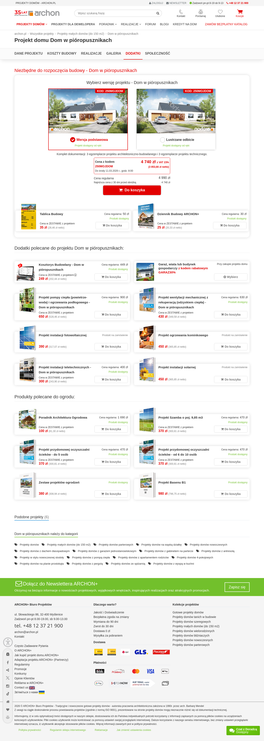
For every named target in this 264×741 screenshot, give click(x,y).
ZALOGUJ (156, 3)
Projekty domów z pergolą (87, 563)
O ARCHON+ (23, 650)
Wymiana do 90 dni (105, 621)
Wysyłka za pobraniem (108, 635)
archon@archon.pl (26, 632)
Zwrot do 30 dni (103, 626)
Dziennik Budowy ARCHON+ (178, 214)
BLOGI (164, 24)
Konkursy (20, 673)
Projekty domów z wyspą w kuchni (173, 563)
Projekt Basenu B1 (172, 482)
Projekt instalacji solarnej (177, 367)
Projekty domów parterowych (116, 544)
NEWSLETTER (176, 3)
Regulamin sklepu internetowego (68, 730)
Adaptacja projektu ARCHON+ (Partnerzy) (41, 659)
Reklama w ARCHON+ (29, 683)
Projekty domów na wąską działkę (161, 544)
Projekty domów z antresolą (218, 551)
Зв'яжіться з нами (29, 692)
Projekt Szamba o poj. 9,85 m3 (180, 417)
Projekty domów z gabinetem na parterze (169, 551)
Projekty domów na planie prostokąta (42, 563)
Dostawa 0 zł (101, 631)
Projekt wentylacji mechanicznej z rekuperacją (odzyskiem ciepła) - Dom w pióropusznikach (183, 302)
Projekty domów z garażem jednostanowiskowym (107, 551)
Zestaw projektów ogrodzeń (59, 482)
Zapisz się (237, 587)
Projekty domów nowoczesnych (208, 544)
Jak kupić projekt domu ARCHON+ (36, 655)
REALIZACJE (131, 24)
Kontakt (19, 636)
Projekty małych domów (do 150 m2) (69, 544)
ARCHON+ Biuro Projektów (33, 604)
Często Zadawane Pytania (31, 646)
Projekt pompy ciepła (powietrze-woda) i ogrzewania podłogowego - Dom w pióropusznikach (64, 302)
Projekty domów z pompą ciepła (91, 557)
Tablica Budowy (51, 214)
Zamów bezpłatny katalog (226, 24)
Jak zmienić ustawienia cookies (134, 730)
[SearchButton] (158, 13)
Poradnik (108, 24)
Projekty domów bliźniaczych (191, 635)
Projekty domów (31, 24)
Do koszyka (132, 190)
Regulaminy (22, 664)
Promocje (20, 669)
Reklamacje (101, 730)
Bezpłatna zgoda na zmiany (111, 617)
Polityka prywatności (30, 730)
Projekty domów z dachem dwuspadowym (45, 551)
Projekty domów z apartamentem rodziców (143, 557)
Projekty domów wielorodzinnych (193, 631)
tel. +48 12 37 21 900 (38, 625)
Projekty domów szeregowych (192, 621)
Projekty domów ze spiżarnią (128, 563)
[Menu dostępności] (8, 642)
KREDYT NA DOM (185, 24)
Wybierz (231, 277)
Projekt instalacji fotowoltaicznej (63, 335)
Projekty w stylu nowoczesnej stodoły (42, 557)
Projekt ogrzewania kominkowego (183, 335)
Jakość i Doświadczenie (108, 612)
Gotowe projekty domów (188, 612)
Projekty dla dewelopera (73, 24)
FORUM (150, 24)
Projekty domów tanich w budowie (194, 617)
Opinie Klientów (24, 678)
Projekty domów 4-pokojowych (195, 557)
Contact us (24, 687)
